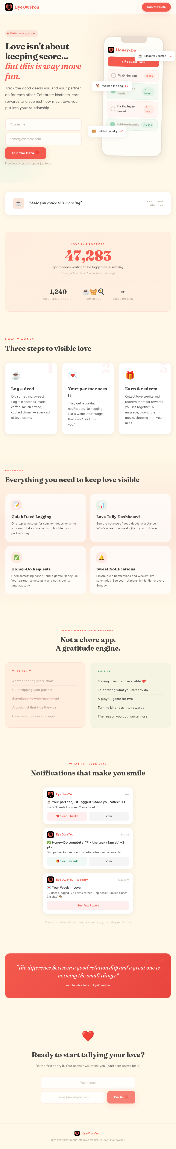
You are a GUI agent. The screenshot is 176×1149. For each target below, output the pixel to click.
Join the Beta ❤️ (25, 154)
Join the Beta (156, 7)
